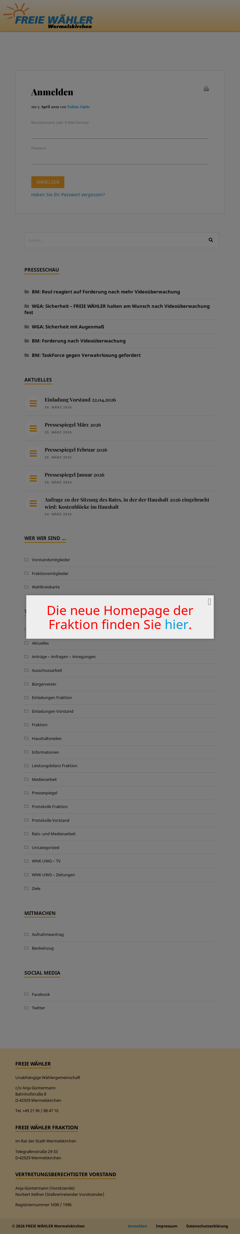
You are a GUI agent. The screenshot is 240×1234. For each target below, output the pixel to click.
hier (176, 624)
